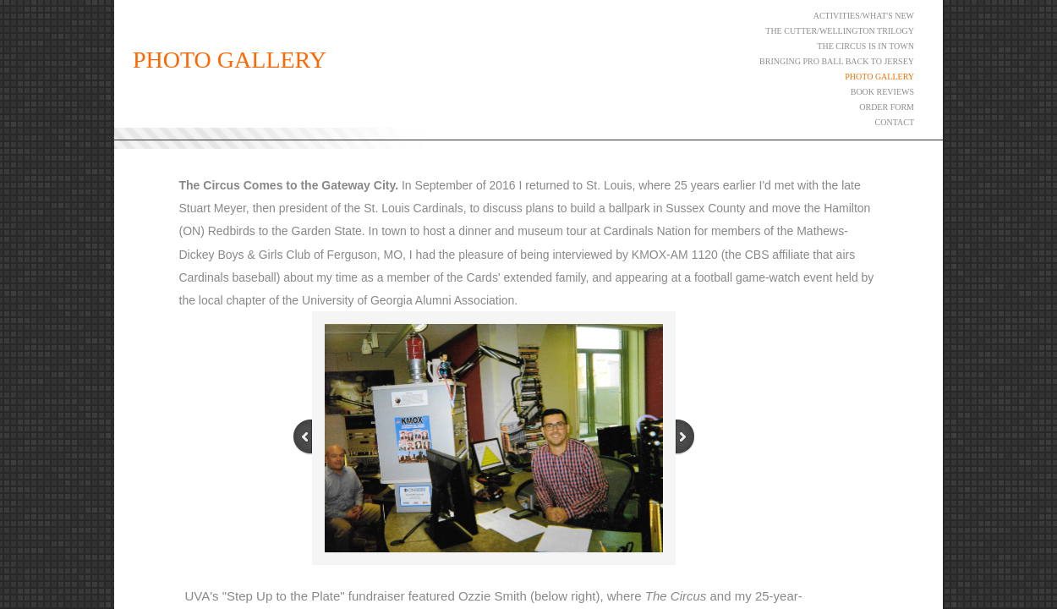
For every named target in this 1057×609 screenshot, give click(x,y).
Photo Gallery (879, 76)
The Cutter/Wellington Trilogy (839, 31)
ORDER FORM (886, 107)
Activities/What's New (863, 15)
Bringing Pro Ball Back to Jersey (836, 61)
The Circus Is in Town (865, 46)
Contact (894, 122)
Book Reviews (882, 91)
